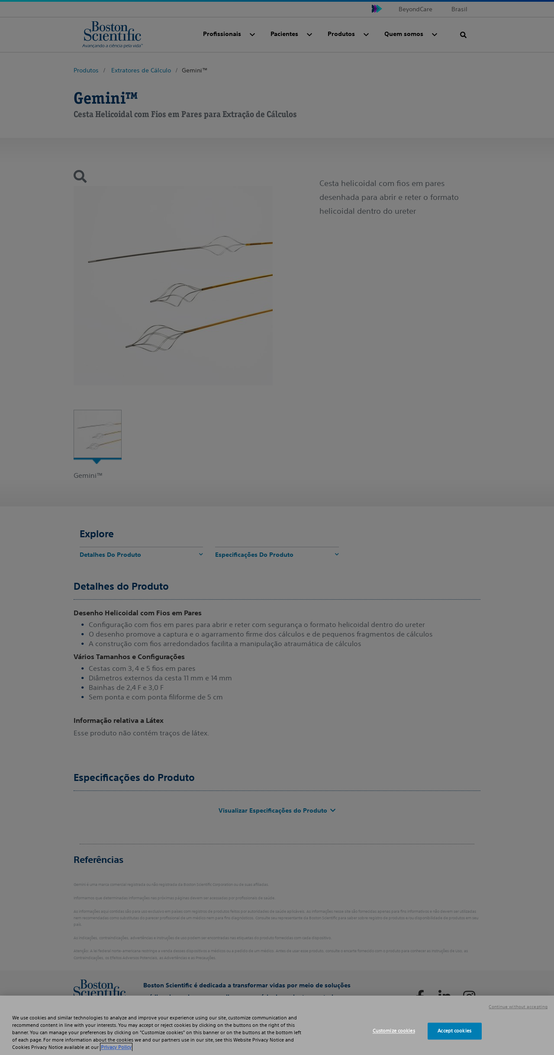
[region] (277, 1025)
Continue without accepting (518, 1007)
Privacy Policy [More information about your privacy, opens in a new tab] (116, 1047)
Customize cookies (394, 1030)
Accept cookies (454, 1030)
